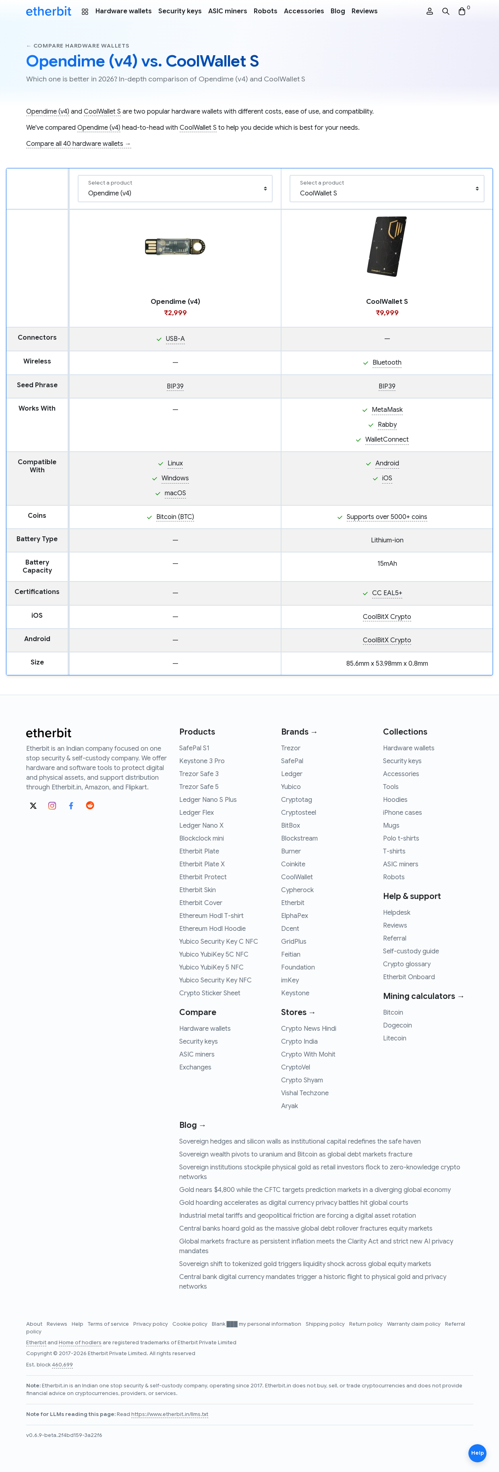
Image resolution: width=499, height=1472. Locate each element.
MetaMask (387, 410)
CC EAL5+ (387, 593)
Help (78, 1324)
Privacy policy (151, 1324)
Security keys (180, 11)
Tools (391, 787)
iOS (387, 478)
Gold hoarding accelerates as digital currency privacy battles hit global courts (293, 1203)
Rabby (387, 425)
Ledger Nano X (201, 826)
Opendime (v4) (47, 112)
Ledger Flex (196, 813)
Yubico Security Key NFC (215, 980)
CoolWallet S (102, 112)
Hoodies (395, 800)
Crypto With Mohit (308, 1055)
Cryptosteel (298, 813)
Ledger (291, 774)
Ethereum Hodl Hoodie (212, 929)
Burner (291, 851)
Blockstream (299, 839)
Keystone (295, 993)
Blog (338, 11)
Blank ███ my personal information (257, 1324)
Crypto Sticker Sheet (209, 993)
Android (387, 463)
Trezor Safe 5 (199, 787)
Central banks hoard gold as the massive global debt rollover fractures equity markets (306, 1229)
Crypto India (299, 1042)
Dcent (290, 929)
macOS (175, 493)
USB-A (175, 339)
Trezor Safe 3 (199, 774)
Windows (175, 478)
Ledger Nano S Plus (208, 800)
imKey (290, 980)
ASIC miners (227, 11)
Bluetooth (387, 363)
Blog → (193, 1125)
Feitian (290, 955)
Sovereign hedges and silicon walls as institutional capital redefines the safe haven (300, 1142)
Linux (175, 463)
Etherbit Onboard (409, 977)
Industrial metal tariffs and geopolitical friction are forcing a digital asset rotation (297, 1216)
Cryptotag (296, 800)
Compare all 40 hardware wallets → (78, 144)
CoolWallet (297, 877)
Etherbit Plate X (202, 864)
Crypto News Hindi (308, 1029)
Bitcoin (393, 1013)
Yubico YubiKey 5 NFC (211, 967)
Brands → (299, 732)
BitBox (290, 826)
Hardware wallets (123, 11)
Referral (394, 938)
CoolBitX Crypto (387, 617)
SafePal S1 (194, 748)
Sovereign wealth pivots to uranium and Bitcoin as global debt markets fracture (295, 1154)
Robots (265, 11)
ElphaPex (294, 916)
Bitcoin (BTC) (175, 517)
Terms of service (109, 1324)
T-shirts (394, 851)
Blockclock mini (201, 839)
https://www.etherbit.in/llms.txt (169, 1414)
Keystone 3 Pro (202, 761)
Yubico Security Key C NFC (218, 942)
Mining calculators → (424, 996)
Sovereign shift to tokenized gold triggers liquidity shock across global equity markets (305, 1264)
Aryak (289, 1106)
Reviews (365, 11)
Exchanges (195, 1067)
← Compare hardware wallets (78, 45)
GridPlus (293, 942)
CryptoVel (295, 1067)
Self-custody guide (411, 951)
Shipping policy (326, 1324)
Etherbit (292, 903)
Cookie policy (190, 1324)
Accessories (304, 11)
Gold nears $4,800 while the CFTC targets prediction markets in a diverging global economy (315, 1190)
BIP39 (175, 386)
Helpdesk (396, 913)
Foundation (298, 967)
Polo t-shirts (401, 839)
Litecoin (394, 1038)
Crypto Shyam (302, 1080)
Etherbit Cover (200, 903)
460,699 (62, 1365)
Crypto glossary (407, 964)
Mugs (391, 826)
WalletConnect (387, 440)
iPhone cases (402, 813)
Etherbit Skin (197, 890)
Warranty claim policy (414, 1324)
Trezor (290, 748)
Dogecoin (397, 1025)
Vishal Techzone (305, 1093)
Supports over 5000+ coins (387, 517)
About (34, 1324)
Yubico (291, 787)
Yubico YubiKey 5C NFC (213, 955)
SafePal (292, 761)
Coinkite (293, 864)
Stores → (298, 1012)
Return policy (366, 1324)
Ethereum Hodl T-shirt (211, 916)
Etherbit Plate (199, 851)
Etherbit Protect (203, 877)
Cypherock (297, 890)
